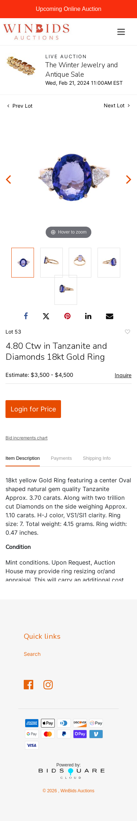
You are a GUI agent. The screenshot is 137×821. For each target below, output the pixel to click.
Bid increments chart (26, 438)
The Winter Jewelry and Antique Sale (81, 69)
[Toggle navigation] (121, 31)
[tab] (22, 461)
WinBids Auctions (76, 790)
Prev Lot (20, 106)
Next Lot (117, 105)
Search (32, 654)
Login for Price (33, 409)
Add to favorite (127, 333)
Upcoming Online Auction (69, 9)
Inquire (123, 375)
